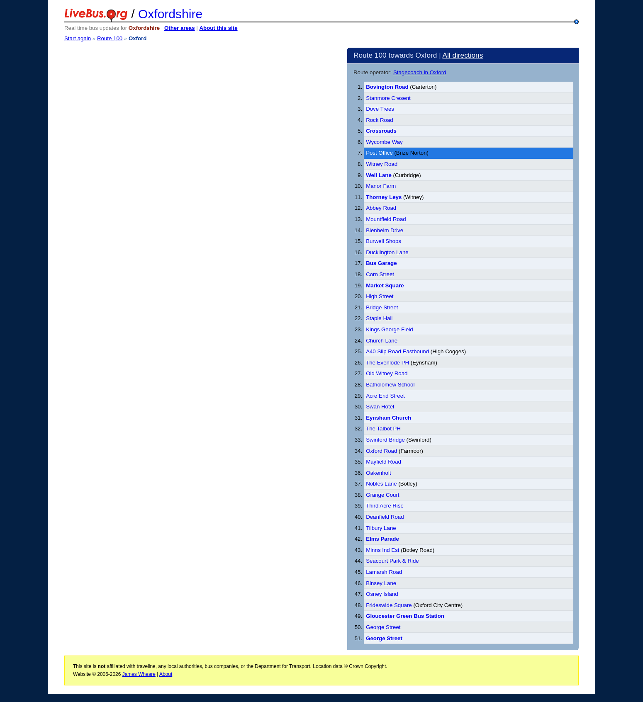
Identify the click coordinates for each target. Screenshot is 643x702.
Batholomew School (390, 384)
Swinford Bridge (385, 440)
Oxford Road (381, 451)
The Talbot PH (383, 428)
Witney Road (381, 164)
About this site (218, 28)
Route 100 (109, 38)
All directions (462, 55)
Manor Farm (381, 186)
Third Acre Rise (385, 506)
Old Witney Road (386, 373)
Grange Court (382, 495)
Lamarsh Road (384, 572)
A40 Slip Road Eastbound (397, 351)
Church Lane (381, 341)
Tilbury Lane (381, 528)
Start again (77, 38)
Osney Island (382, 594)
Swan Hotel (380, 406)
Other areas (179, 28)
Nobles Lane (381, 484)
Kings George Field (389, 329)
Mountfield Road (386, 219)
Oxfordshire (170, 14)
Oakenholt (378, 473)
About (165, 674)
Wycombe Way (384, 142)
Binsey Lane (381, 583)
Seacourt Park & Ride (392, 561)
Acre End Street (385, 396)
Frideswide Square (389, 605)
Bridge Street (382, 307)
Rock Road (379, 120)
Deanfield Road (385, 517)
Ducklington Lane (387, 252)
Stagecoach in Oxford (419, 72)
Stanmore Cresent (388, 98)
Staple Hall (379, 318)
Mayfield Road (383, 462)
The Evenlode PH (387, 363)
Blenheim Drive (384, 230)
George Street (383, 627)
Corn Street (380, 274)
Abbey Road (381, 208)
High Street (379, 296)
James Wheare (139, 674)
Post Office (379, 153)
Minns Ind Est (382, 550)
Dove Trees (380, 109)
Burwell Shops (383, 241)
